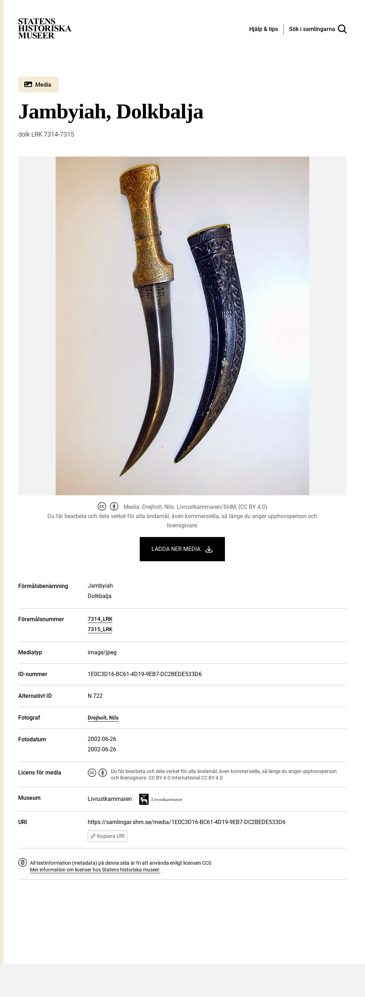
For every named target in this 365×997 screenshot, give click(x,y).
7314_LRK (100, 619)
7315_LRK (100, 629)
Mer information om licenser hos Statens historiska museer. (95, 870)
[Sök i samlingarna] (318, 29)
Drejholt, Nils (103, 718)
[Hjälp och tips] (263, 29)
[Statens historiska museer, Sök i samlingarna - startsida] (45, 28)
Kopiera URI (107, 836)
